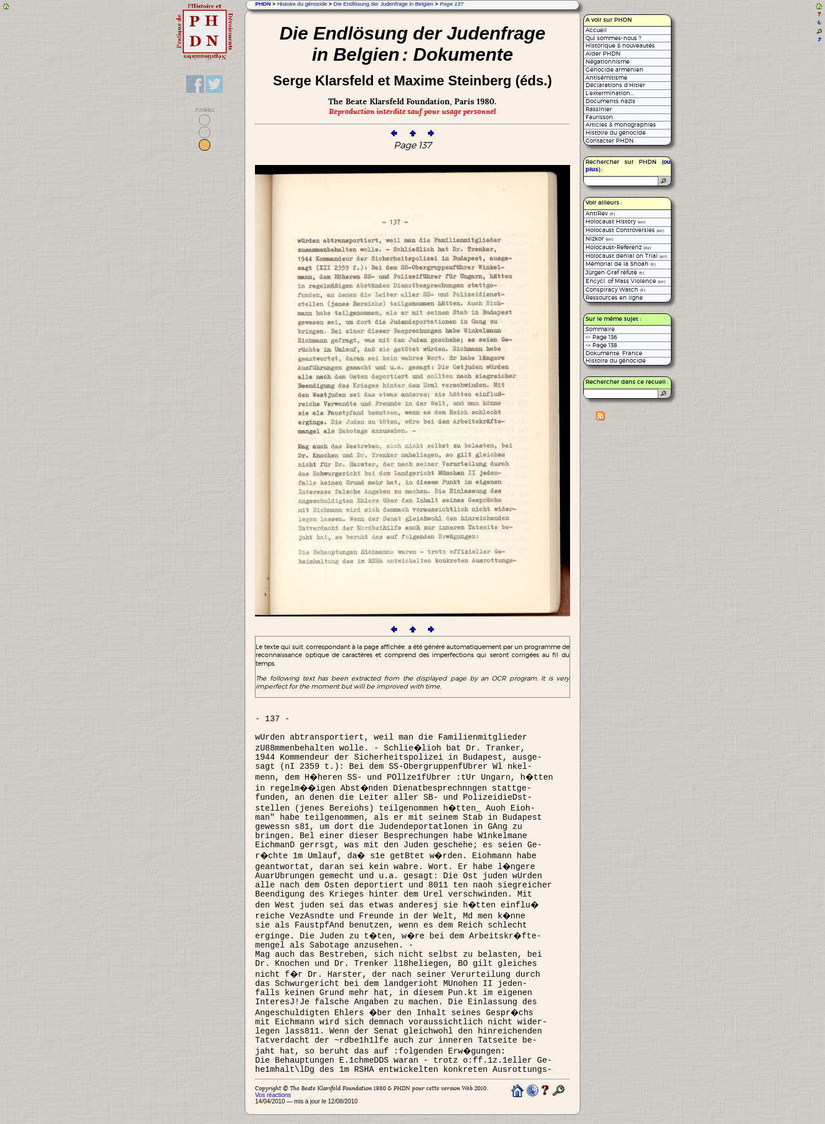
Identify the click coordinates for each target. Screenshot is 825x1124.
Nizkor (599, 238)
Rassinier (599, 109)
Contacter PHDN (610, 140)
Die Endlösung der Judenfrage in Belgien (383, 4)
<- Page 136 (601, 337)
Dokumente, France (614, 353)
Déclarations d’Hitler (615, 85)
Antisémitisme (606, 77)
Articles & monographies (621, 124)
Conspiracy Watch (615, 289)
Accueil (596, 30)
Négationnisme (608, 61)
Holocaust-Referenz (618, 247)
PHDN (262, 4)
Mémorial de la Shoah (620, 264)
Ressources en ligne (614, 297)
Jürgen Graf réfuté (615, 272)
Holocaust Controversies (625, 230)
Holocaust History (615, 221)
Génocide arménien (614, 69)
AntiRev (600, 213)
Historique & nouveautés (620, 45)
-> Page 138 (601, 345)
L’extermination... (610, 93)
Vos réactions (272, 1095)
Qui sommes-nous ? (613, 38)
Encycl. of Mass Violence (625, 281)
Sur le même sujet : (613, 319)
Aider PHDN (603, 53)
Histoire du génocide (302, 4)
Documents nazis (610, 101)
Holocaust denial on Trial (626, 256)
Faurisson (599, 117)
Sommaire (600, 329)
